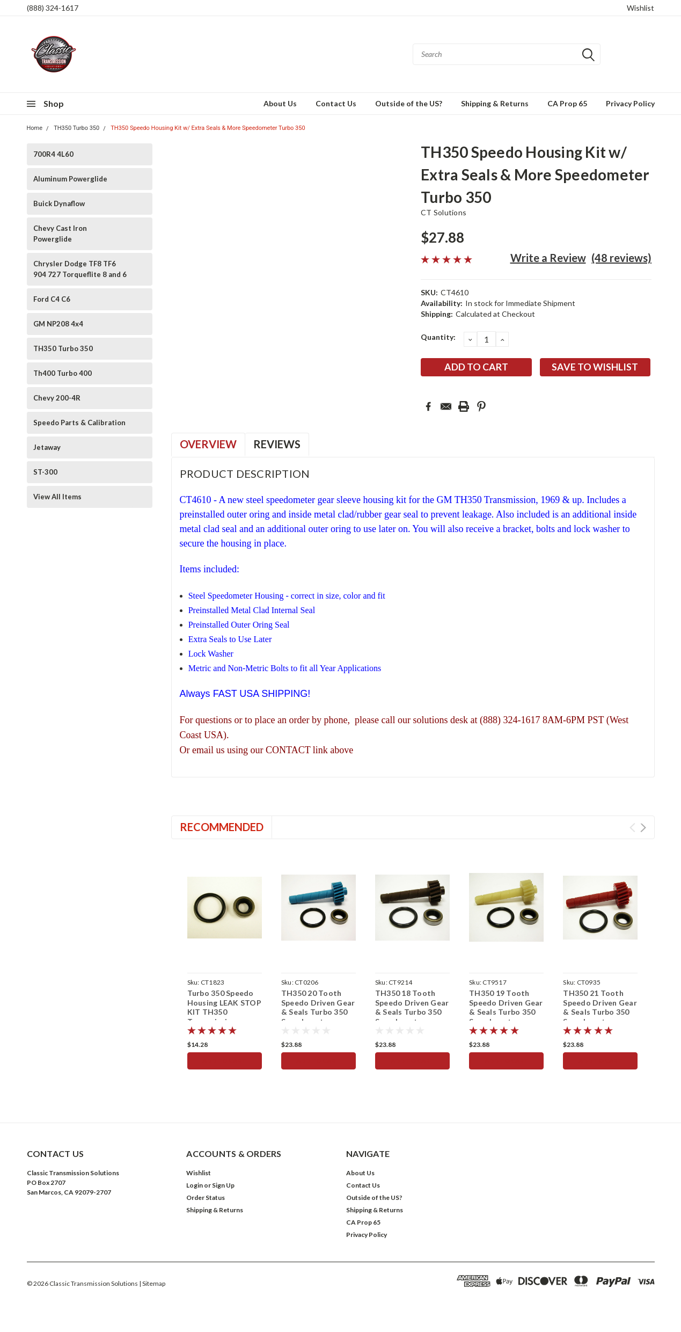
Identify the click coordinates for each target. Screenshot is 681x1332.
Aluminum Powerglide (70, 178)
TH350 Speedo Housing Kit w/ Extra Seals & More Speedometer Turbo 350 (208, 128)
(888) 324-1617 (52, 7)
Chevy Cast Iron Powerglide (60, 233)
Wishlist (640, 7)
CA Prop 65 (567, 103)
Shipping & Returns (495, 103)
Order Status (205, 1197)
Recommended (221, 826)
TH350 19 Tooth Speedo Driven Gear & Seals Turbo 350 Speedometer (506, 1007)
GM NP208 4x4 (58, 323)
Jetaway (47, 447)
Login (194, 1185)
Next (643, 827)
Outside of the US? (408, 103)
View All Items (57, 496)
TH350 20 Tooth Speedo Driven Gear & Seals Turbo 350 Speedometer (318, 1007)
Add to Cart (224, 1061)
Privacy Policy (630, 103)
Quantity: (438, 336)
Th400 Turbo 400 (62, 373)
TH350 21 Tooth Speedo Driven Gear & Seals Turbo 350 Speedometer (600, 1007)
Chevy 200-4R (56, 398)
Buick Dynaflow (59, 203)
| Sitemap (152, 1283)
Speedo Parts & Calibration (79, 422)
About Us (280, 103)
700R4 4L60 (53, 154)
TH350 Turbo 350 (76, 128)
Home (35, 128)
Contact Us (336, 103)
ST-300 (45, 472)
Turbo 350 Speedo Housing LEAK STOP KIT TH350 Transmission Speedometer (224, 1011)
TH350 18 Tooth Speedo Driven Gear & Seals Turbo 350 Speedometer (412, 1007)
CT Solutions (443, 212)
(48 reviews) (621, 257)
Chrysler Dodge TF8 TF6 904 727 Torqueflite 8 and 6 (80, 269)
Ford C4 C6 (51, 299)
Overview (208, 444)
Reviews (277, 444)
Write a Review (548, 257)
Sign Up (223, 1185)
